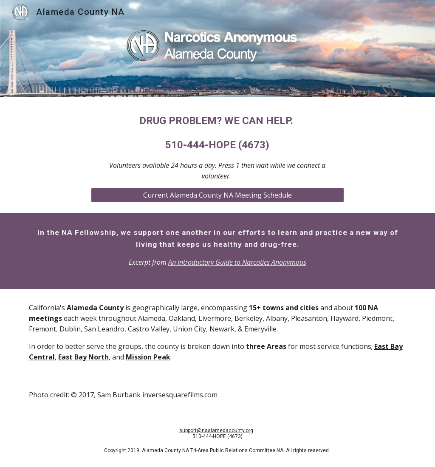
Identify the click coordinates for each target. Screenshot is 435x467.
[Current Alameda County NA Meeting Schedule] (217, 195)
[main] (217, 147)
